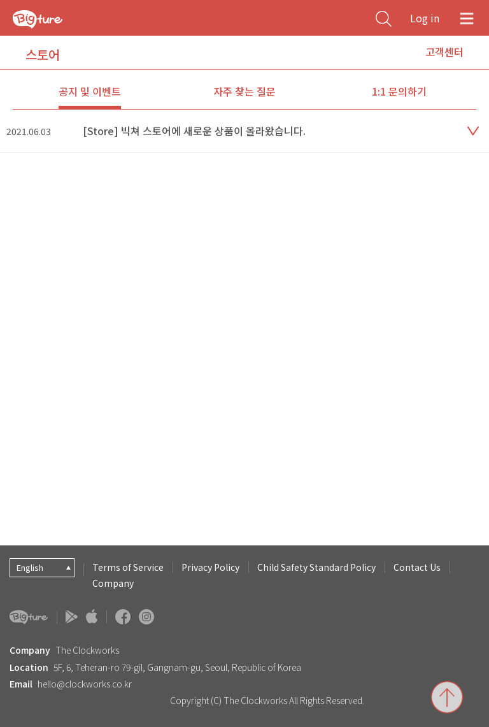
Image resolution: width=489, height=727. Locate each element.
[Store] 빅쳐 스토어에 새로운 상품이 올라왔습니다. (194, 130)
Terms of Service (128, 567)
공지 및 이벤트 (90, 91)
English (30, 567)
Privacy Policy (210, 567)
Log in (424, 17)
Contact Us (417, 567)
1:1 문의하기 (399, 91)
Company (113, 583)
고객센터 (444, 51)
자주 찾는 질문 (244, 91)
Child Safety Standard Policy (316, 567)
